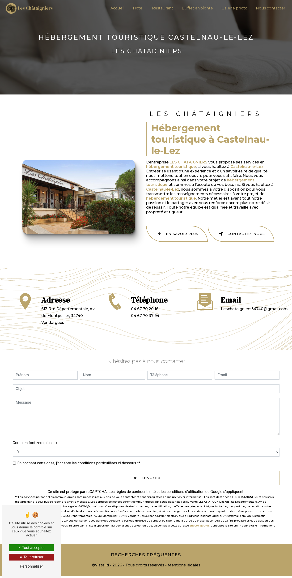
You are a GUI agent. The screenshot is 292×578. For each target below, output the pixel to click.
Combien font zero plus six (35, 441)
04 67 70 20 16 (144, 315)
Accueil (116, 8)
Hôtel (136, 8)
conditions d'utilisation (185, 491)
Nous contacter (269, 8)
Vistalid (102, 567)
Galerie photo (233, 8)
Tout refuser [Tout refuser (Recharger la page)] (31, 557)
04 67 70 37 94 (145, 322)
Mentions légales (184, 567)
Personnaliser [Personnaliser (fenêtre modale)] (31, 566)
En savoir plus (184, 233)
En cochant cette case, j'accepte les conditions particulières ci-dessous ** (78, 461)
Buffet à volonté (196, 8)
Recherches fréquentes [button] (146, 555)
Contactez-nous (248, 233)
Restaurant (161, 8)
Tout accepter (31, 548)
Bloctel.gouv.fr (199, 525)
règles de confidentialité (136, 491)
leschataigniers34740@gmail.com (254, 299)
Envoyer (151, 476)
